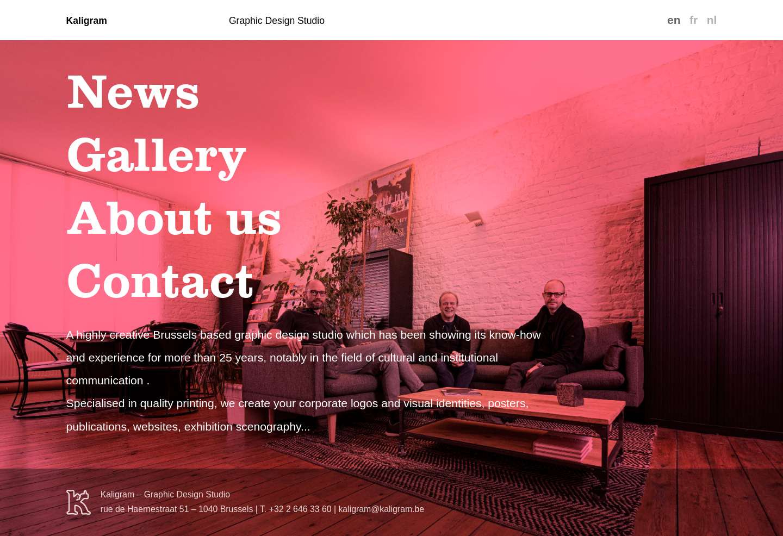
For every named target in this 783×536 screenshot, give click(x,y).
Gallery (156, 154)
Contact (160, 280)
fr (693, 20)
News (133, 91)
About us (174, 217)
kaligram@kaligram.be (381, 509)
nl (712, 20)
